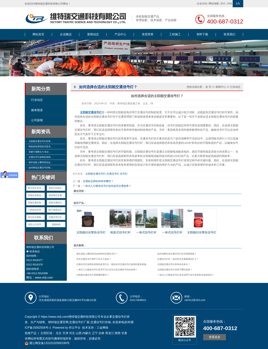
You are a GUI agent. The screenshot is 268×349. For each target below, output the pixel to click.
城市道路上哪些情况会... (40, 162)
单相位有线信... (35, 195)
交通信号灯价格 (100, 322)
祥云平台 (74, 327)
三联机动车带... (35, 210)
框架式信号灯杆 (120, 232)
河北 (72, 333)
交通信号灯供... (56, 217)
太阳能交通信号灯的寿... (40, 141)
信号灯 (124, 173)
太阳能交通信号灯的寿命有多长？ (173, 264)
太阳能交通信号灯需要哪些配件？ (92, 275)
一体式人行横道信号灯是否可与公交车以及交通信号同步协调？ (106, 269)
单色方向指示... (56, 188)
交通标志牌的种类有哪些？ (98, 181)
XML (230, 3)
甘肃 (124, 333)
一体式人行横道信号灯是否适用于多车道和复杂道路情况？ (185, 275)
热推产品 (30, 333)
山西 (79, 333)
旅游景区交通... (56, 195)
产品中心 (120, 34)
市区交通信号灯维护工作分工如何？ (93, 259)
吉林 (101, 333)
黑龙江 (109, 333)
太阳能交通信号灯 (102, 116)
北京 (59, 333)
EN (238, 3)
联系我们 (229, 34)
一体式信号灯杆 (146, 232)
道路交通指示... (56, 202)
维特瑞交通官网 (58, 322)
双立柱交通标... (35, 217)
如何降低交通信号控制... (40, 167)
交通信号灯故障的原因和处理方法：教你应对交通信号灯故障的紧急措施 (111, 264)
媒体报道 (37, 110)
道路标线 (56, 224)
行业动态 (37, 99)
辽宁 (95, 333)
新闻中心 (221, 86)
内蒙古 (86, 333)
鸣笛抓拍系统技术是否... (40, 146)
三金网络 (102, 327)
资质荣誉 (147, 34)
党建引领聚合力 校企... (40, 152)
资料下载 (202, 34)
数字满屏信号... (56, 210)
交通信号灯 (113, 173)
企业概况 (66, 34)
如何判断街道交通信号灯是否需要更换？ (177, 254)
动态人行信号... (35, 224)
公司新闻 (37, 120)
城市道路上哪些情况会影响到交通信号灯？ (97, 254)
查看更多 (214, 337)
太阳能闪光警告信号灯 (91, 232)
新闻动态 (93, 34)
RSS (223, 3)
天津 (65, 333)
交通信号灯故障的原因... (40, 157)
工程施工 (175, 34)
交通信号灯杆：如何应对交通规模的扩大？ (178, 259)
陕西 (118, 333)
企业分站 (202, 3)
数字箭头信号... (35, 188)
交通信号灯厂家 (79, 322)
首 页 (208, 86)
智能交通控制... (35, 202)
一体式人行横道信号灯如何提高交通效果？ (107, 185)
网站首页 (38, 34)
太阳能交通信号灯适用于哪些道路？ (174, 269)
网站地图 (214, 3)
